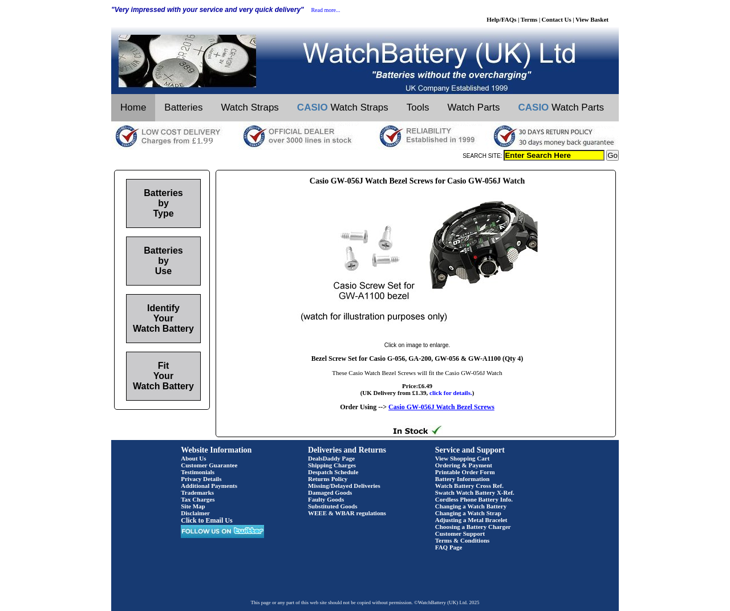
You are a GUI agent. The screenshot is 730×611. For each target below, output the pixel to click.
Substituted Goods (333, 506)
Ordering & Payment (463, 465)
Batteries (183, 107)
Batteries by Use (163, 261)
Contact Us (556, 19)
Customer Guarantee (209, 465)
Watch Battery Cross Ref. (469, 485)
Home (133, 107)
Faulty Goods (326, 499)
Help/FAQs (501, 19)
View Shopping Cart (462, 458)
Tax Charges (197, 499)
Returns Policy (327, 478)
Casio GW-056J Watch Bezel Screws (441, 407)
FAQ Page (449, 547)
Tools (418, 107)
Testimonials (197, 472)
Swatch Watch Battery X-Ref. (474, 492)
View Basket (592, 19)
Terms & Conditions (462, 540)
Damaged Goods (330, 492)
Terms (529, 19)
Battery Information (462, 478)
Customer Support (460, 533)
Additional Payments (209, 485)
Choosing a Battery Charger (473, 526)
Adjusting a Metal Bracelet (471, 519)
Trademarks (197, 492)
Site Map (193, 506)
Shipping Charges (332, 465)
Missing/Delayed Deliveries (344, 485)
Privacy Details (201, 478)
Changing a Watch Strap (468, 513)
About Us (193, 458)
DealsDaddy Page (331, 458)
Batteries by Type (163, 203)
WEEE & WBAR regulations (347, 513)
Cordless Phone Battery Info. (474, 499)
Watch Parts (474, 107)
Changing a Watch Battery (470, 506)
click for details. (450, 392)
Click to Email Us (206, 520)
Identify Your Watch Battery (163, 318)
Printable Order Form (465, 472)
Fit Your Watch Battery (163, 376)
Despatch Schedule (333, 472)
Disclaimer (195, 513)
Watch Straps (249, 107)
